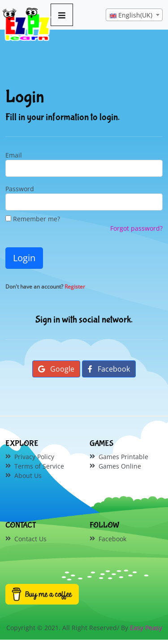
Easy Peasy (146, 627)
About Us (28, 475)
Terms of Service (39, 466)
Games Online (120, 466)
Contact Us (30, 539)
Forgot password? (136, 228)
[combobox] (134, 15)
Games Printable (123, 456)
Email (13, 155)
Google (56, 369)
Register (75, 286)
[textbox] (134, 15)
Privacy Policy (34, 456)
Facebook (109, 369)
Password (19, 188)
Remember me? (32, 219)
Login (24, 258)
